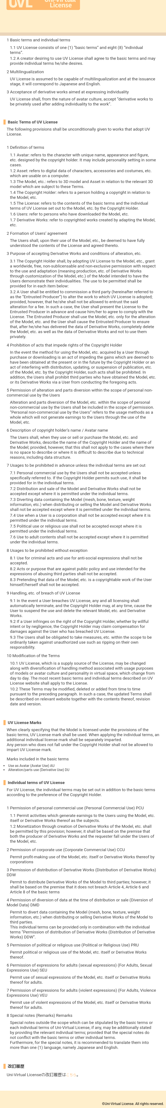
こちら (71, 1075)
